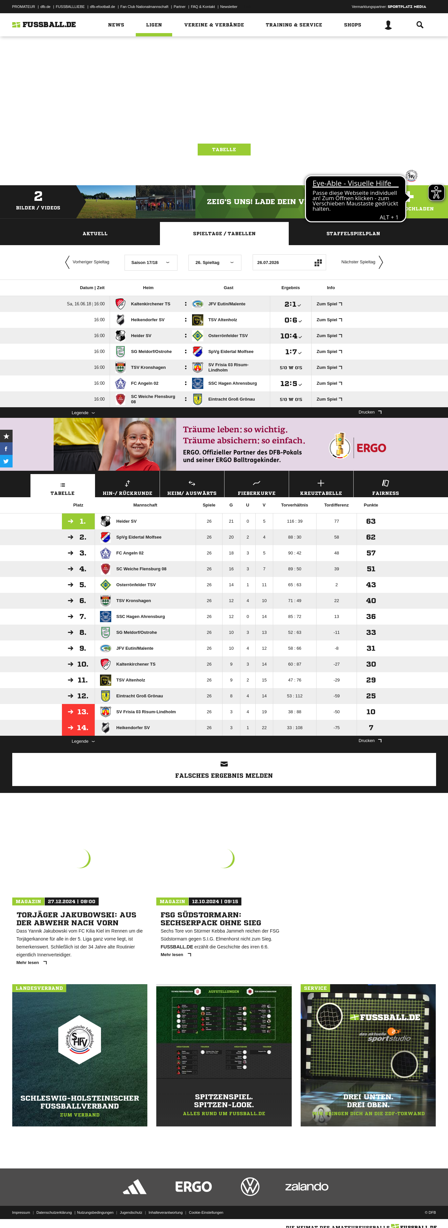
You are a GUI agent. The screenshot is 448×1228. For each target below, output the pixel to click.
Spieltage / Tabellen (224, 233)
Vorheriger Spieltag (86, 262)
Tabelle (224, 149)
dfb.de (45, 7)
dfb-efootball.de (102, 7)
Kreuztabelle (321, 487)
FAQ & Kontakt (203, 7)
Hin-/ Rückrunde (127, 487)
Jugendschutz (131, 1212)
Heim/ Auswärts (192, 487)
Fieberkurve (256, 487)
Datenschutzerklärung (54, 1212)
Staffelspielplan (353, 233)
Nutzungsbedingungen (95, 1212)
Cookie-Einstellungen (206, 1212)
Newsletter (228, 7)
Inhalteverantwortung (166, 1212)
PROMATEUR (23, 7)
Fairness (386, 487)
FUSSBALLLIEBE (70, 7)
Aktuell (95, 233)
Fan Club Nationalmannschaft (145, 7)
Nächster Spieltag (363, 262)
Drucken (370, 412)
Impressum (21, 1212)
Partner (179, 7)
